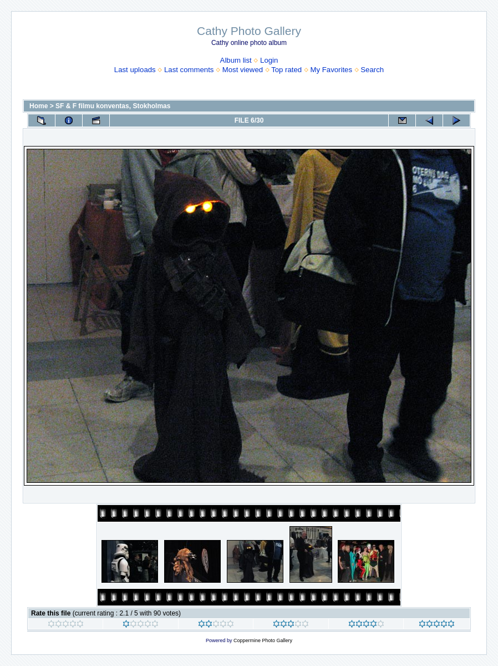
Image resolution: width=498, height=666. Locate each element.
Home (38, 106)
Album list (236, 60)
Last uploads (135, 69)
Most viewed (242, 69)
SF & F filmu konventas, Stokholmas (112, 106)
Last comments (189, 69)
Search (372, 69)
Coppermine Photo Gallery (262, 640)
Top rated (286, 69)
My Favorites (331, 69)
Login (269, 60)
